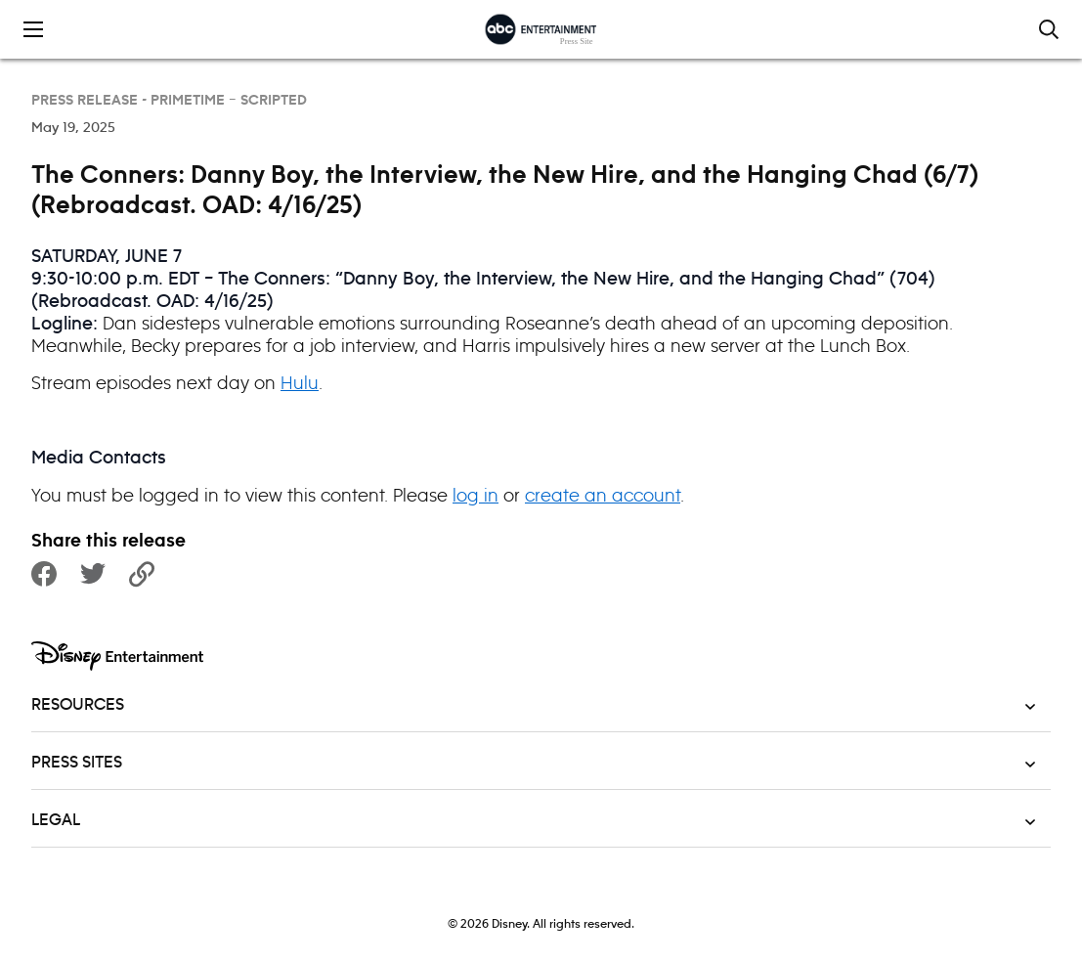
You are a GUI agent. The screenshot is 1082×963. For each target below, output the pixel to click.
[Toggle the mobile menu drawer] (33, 29)
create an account (602, 495)
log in (475, 495)
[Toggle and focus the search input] (1049, 29)
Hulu (300, 383)
